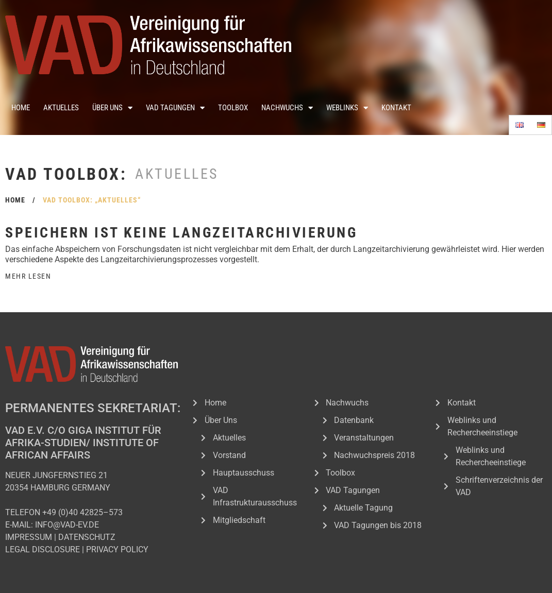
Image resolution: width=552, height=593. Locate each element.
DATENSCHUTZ (86, 537)
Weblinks (347, 108)
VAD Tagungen (175, 108)
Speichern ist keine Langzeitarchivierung (181, 232)
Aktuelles (61, 107)
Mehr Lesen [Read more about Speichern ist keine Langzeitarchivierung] (28, 276)
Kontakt (396, 107)
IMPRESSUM (28, 537)
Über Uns (112, 108)
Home (20, 107)
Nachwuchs (287, 108)
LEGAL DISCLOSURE (42, 549)
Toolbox (233, 107)
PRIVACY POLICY (117, 549)
